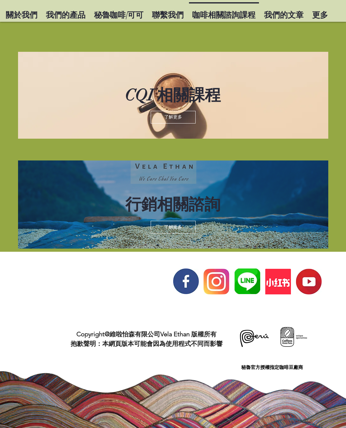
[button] (173, 117)
